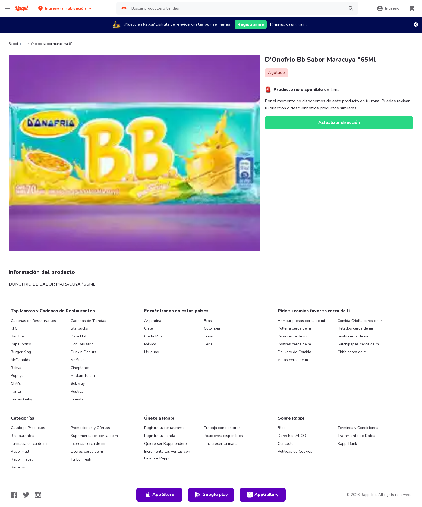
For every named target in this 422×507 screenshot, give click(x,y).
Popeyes (18, 375)
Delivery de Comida (294, 352)
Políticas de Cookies (295, 451)
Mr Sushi (78, 359)
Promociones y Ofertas (90, 427)
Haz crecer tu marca (221, 443)
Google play (211, 495)
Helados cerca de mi (355, 328)
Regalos (18, 467)
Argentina (152, 320)
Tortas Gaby (21, 399)
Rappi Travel (22, 459)
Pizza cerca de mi (292, 336)
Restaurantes (22, 435)
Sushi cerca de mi (353, 336)
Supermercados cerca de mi (95, 435)
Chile (148, 328)
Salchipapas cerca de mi (359, 344)
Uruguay (151, 352)
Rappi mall (20, 451)
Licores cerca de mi (87, 451)
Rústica (77, 391)
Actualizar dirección (339, 123)
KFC (14, 328)
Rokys (16, 367)
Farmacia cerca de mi (29, 443)
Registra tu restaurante (164, 427)
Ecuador (211, 336)
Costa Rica (153, 336)
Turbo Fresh (81, 459)
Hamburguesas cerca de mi (301, 320)
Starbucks (79, 328)
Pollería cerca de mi (295, 328)
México (150, 344)
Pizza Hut (78, 336)
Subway (78, 383)
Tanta (16, 391)
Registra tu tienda (159, 435)
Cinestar (78, 399)
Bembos (18, 336)
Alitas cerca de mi (293, 359)
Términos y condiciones (289, 24)
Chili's (16, 383)
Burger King (21, 352)
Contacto (286, 443)
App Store (159, 495)
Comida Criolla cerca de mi (360, 320)
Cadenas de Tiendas (88, 320)
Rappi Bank (347, 443)
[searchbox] (236, 8)
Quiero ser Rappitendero (165, 443)
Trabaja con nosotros (222, 427)
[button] (65, 8)
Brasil (209, 320)
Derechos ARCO (292, 435)
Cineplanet (80, 367)
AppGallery (263, 495)
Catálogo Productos (28, 427)
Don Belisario (82, 344)
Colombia (212, 328)
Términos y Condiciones (358, 427)
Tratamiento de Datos (356, 435)
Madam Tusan (83, 375)
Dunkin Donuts (83, 352)
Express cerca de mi (88, 443)
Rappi (13, 44)
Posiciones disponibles (223, 435)
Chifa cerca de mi (352, 352)
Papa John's (21, 344)
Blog (282, 427)
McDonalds (20, 359)
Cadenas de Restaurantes (33, 320)
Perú (208, 344)
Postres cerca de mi (295, 344)
